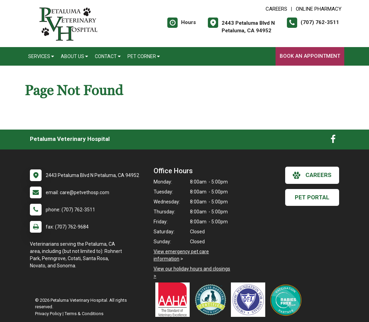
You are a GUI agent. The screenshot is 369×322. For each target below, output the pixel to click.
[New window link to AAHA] (174, 299)
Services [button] (41, 56)
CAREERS (276, 9)
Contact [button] (108, 56)
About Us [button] (74, 56)
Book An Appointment (310, 56)
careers (312, 175)
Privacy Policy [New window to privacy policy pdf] (48, 313)
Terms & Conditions (84, 313)
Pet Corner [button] (143, 56)
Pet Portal (312, 197)
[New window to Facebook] (333, 140)
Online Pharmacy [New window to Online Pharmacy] (319, 9)
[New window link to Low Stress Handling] (212, 299)
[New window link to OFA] (250, 299)
